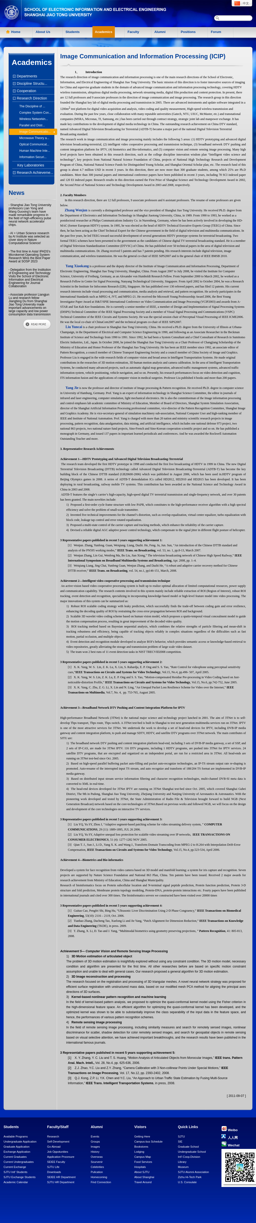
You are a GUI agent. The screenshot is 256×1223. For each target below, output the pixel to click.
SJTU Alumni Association (193, 1172)
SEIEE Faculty (56, 1161)
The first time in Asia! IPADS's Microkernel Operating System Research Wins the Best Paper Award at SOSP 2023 (30, 256)
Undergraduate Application (20, 1141)
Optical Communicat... (34, 144)
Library (182, 1161)
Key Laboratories (30, 165)
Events (95, 1136)
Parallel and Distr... (32, 125)
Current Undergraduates (19, 1161)
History (95, 1151)
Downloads (54, 1172)
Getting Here (142, 1136)
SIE (180, 1141)
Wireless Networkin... (33, 119)
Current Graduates (15, 1156)
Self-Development (58, 1141)
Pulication (97, 1172)
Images (95, 1146)
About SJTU (141, 1172)
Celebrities (97, 1166)
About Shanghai (144, 1177)
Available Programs (16, 1136)
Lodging (139, 1151)
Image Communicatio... (35, 131)
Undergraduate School (192, 1151)
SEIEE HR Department (61, 1177)
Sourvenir (97, 1161)
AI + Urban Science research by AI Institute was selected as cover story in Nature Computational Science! (29, 238)
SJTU (181, 1136)
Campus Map (142, 1156)
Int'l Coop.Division (189, 1156)
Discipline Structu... (31, 83)
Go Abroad (54, 1146)
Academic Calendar (16, 1182)
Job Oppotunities (57, 1151)
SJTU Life (53, 1166)
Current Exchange (15, 1166)
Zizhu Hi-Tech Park (189, 1177)
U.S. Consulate (187, 1182)
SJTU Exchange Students (20, 1177)
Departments (26, 76)
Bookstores (141, 1146)
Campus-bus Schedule (148, 1141)
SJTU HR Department (60, 1182)
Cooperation (25, 91)
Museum (183, 1166)
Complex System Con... (35, 112)
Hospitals (140, 1166)
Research (53, 1136)
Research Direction (31, 98)
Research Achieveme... (34, 173)
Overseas (97, 1156)
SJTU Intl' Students (15, 1172)
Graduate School (188, 1146)
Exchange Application (17, 1151)
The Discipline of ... (32, 106)
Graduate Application (16, 1146)
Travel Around (143, 1182)
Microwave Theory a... (34, 138)
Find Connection (101, 1182)
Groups (95, 1141)
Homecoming (99, 1177)
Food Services (143, 1161)
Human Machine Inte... (34, 150)
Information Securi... (32, 157)
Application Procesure (60, 1156)
